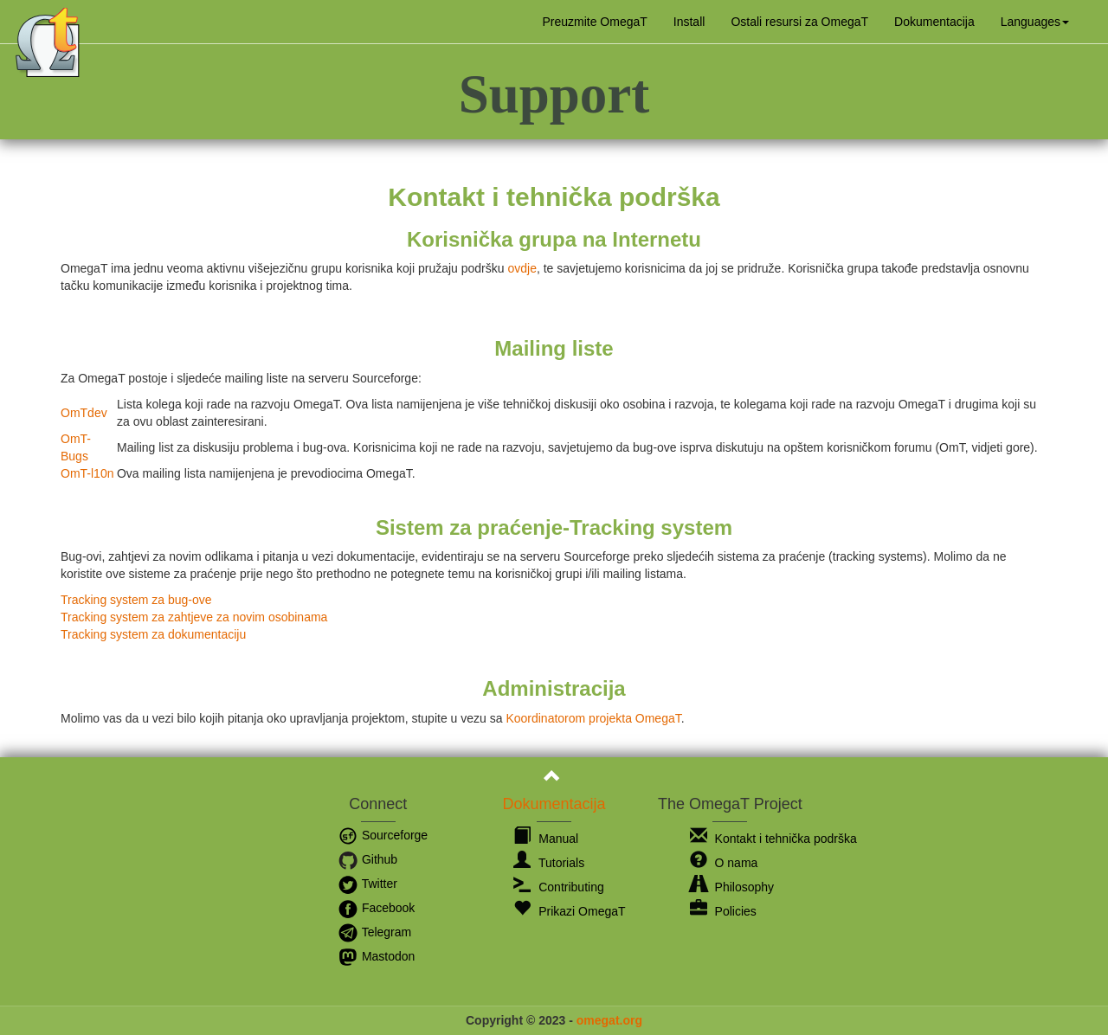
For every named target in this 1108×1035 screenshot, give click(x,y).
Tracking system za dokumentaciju (153, 634)
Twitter (367, 883)
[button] (1035, 21)
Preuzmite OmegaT (594, 22)
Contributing (558, 887)
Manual (545, 838)
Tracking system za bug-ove (136, 600)
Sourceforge (383, 835)
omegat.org (609, 1020)
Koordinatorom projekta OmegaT (593, 718)
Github (367, 859)
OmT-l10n (87, 473)
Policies (723, 911)
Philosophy (732, 887)
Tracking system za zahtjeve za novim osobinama (194, 617)
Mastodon (376, 956)
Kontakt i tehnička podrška (773, 838)
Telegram (374, 932)
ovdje (521, 268)
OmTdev (84, 413)
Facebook (376, 908)
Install (689, 22)
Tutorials (548, 863)
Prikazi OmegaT (569, 911)
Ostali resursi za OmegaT (799, 22)
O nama (724, 863)
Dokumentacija (934, 22)
